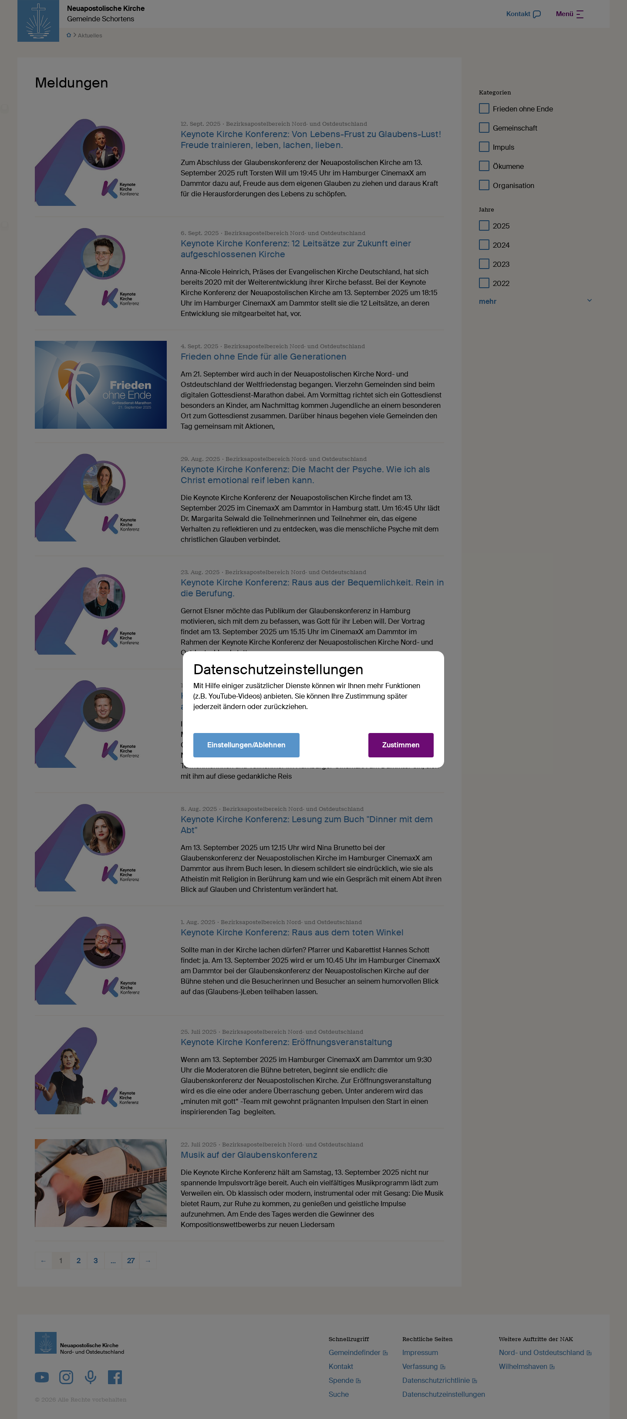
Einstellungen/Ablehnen (246, 745)
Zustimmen (401, 745)
